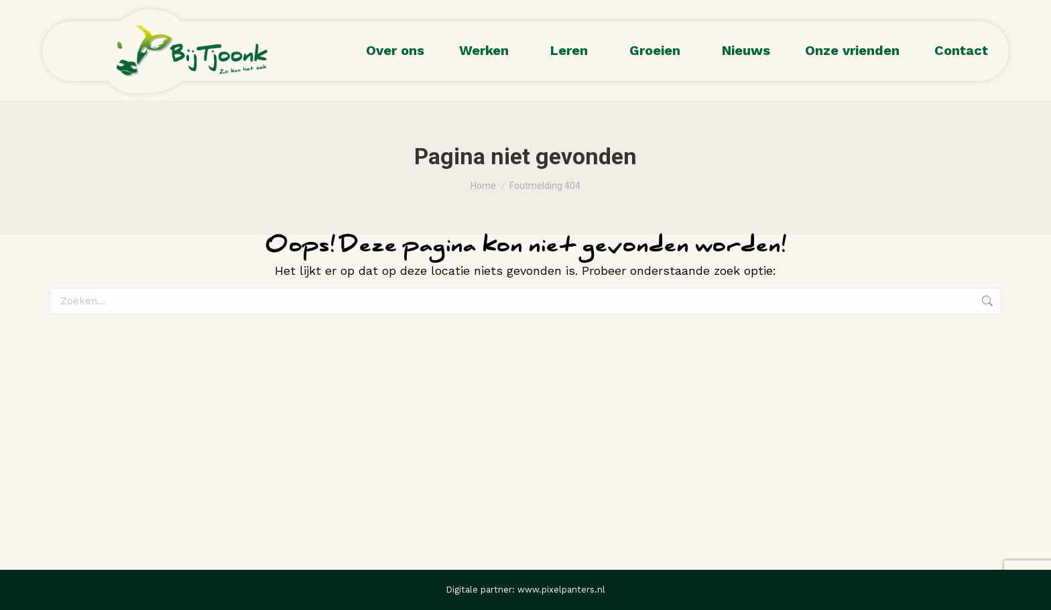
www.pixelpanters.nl (561, 590)
